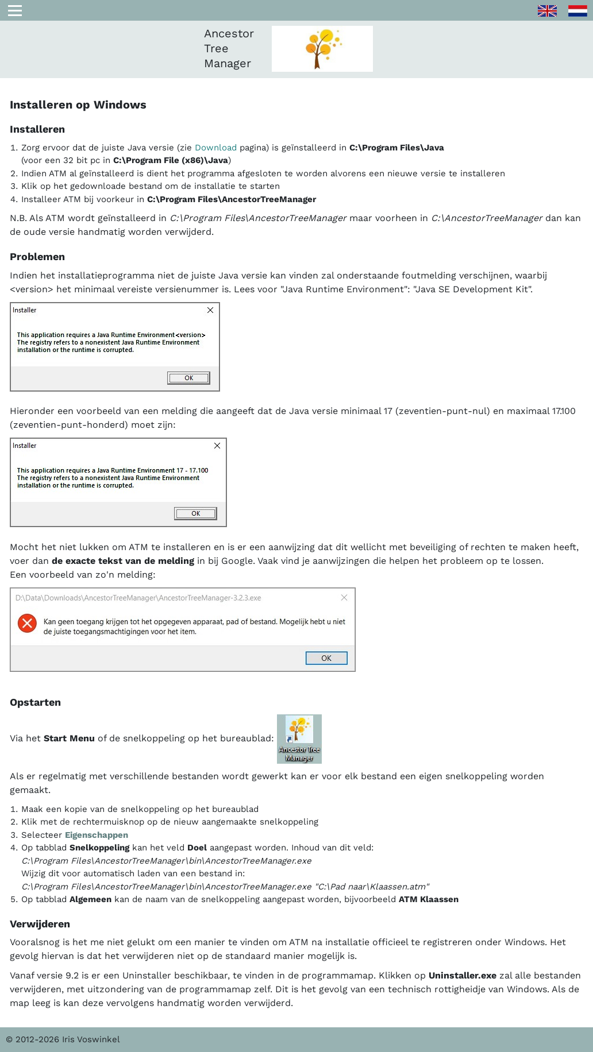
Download (216, 147)
